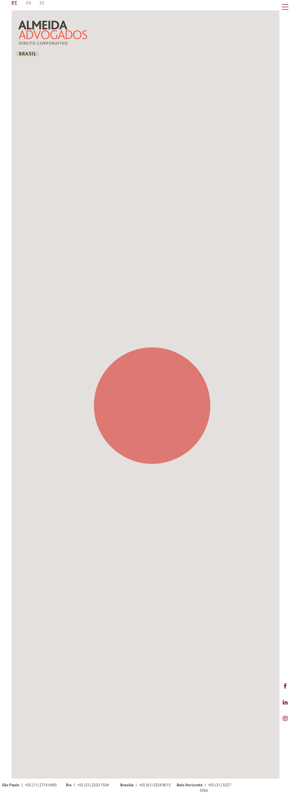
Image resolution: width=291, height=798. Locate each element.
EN (28, 3)
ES (42, 3)
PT (14, 3)
